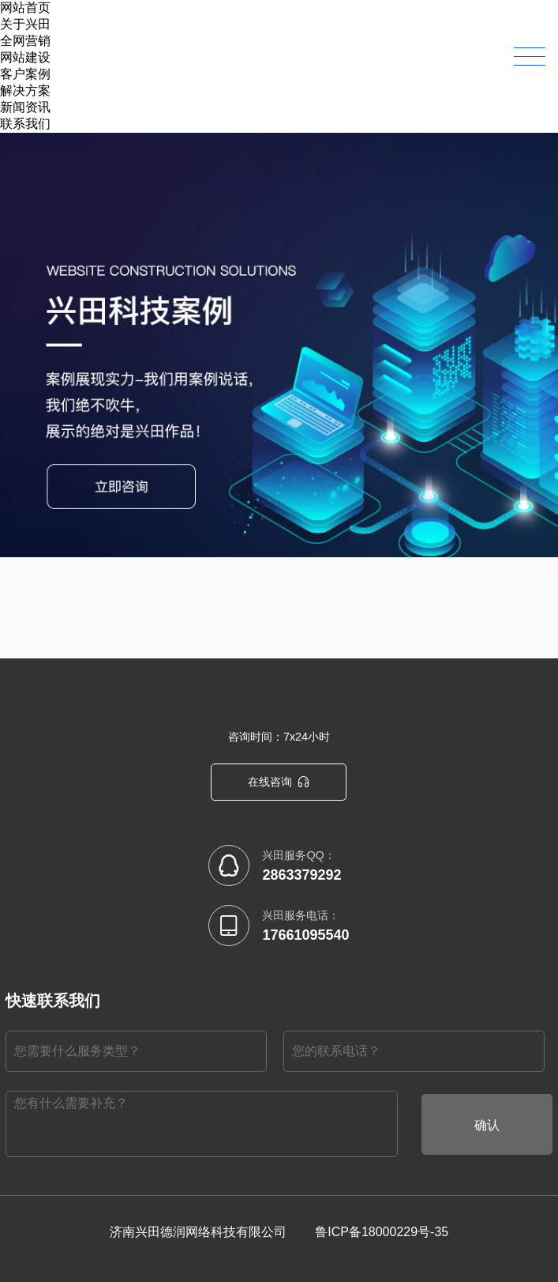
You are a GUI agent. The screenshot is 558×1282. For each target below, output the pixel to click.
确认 (487, 1125)
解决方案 (25, 90)
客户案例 (25, 74)
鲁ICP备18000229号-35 (381, 1232)
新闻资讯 (25, 107)
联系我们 (25, 123)
